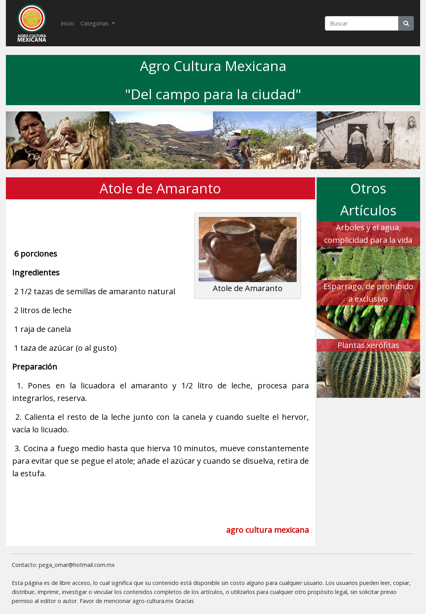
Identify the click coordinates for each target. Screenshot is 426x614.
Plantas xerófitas (368, 345)
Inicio (69, 22)
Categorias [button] (95, 23)
